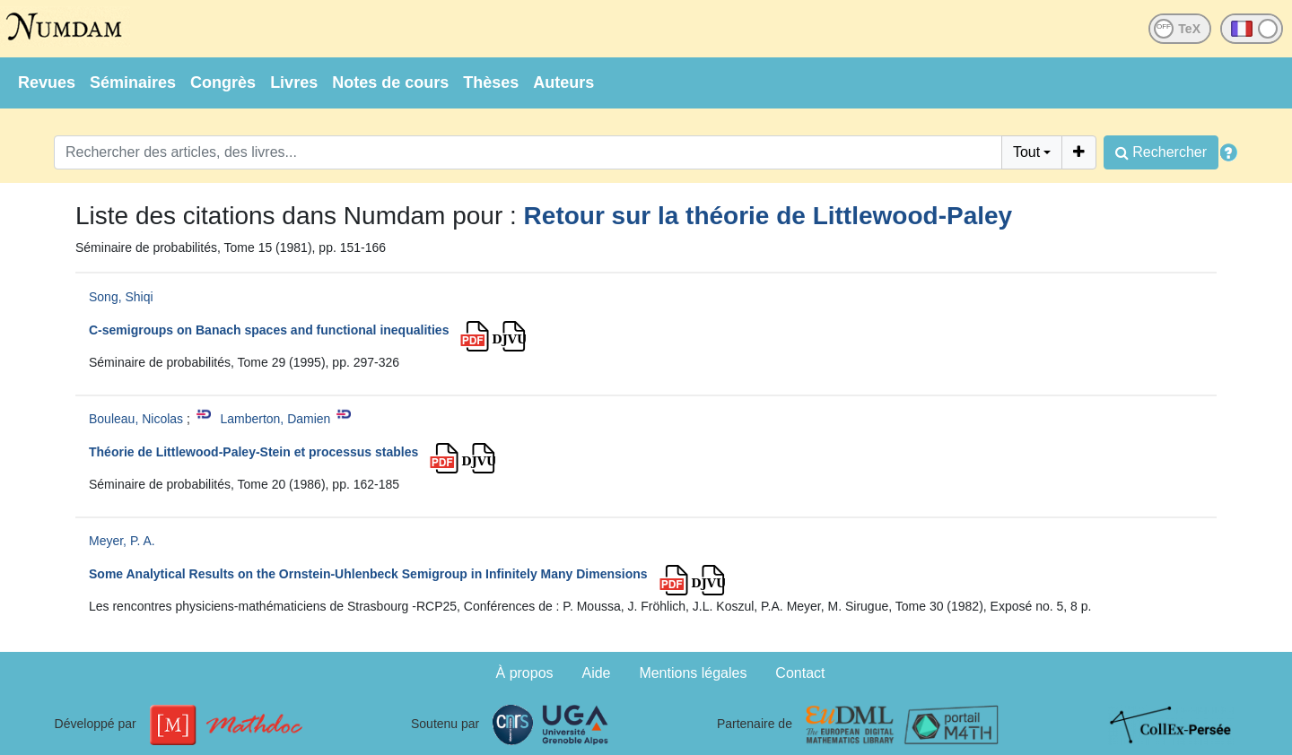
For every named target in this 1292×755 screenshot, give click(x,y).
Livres (294, 82)
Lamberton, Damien (275, 419)
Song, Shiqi (121, 297)
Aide (595, 673)
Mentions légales (692, 673)
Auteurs (563, 82)
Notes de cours (390, 82)
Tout (1026, 152)
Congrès (223, 82)
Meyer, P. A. (122, 541)
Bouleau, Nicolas (136, 419)
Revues (46, 82)
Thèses (491, 82)
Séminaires (133, 82)
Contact (800, 673)
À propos (525, 673)
